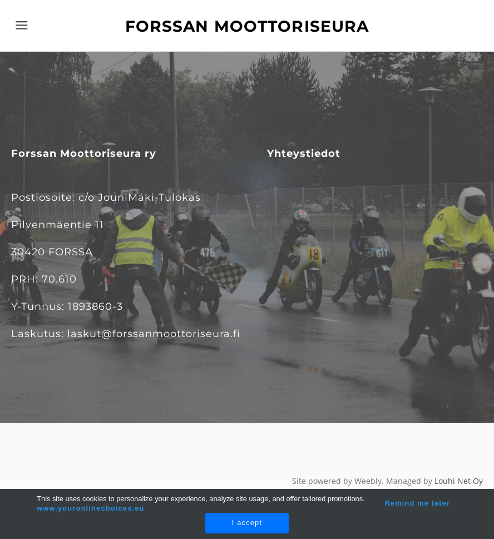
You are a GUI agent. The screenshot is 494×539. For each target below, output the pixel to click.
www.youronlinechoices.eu (90, 508)
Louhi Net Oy (458, 481)
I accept (247, 522)
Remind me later (417, 503)
